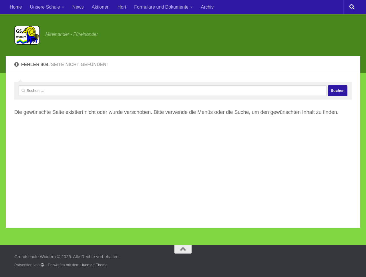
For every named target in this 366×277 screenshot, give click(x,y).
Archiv (207, 7)
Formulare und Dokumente (161, 7)
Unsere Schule (45, 7)
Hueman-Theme (94, 265)
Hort (122, 7)
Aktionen (101, 7)
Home (16, 7)
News (78, 7)
